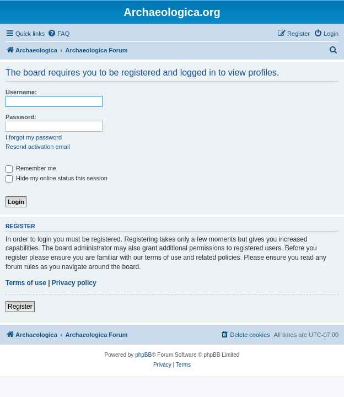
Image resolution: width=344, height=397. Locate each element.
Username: (21, 92)
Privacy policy (74, 283)
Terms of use (26, 283)
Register (20, 306)
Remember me (31, 168)
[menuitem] (58, 33)
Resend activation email (38, 146)
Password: (21, 117)
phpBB (143, 355)
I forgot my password (34, 137)
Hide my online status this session (57, 178)
